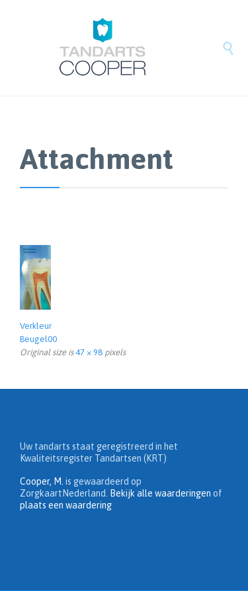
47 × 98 (89, 352)
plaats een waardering (66, 505)
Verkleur (36, 326)
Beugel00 (38, 339)
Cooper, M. (41, 481)
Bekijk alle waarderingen (160, 493)
